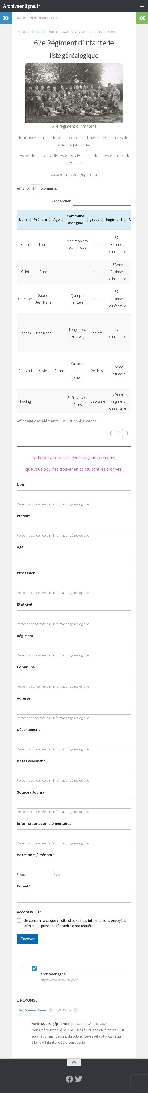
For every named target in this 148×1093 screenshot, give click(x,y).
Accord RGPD (29, 912)
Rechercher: (61, 201)
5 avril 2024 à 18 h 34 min (91, 1024)
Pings (68, 1010)
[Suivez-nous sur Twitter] (78, 1079)
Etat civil (24, 604)
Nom (21, 484)
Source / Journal (31, 792)
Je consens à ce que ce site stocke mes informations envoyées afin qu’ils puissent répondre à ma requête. (75, 923)
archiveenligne (34, 32)
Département (28, 729)
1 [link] (119, 433)
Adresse (23, 698)
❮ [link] (111, 433)
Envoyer (28, 939)
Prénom (22, 874)
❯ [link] (127, 433)
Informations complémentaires (44, 823)
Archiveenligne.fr (21, 6)
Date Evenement (31, 761)
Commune (26, 667)
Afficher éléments (37, 188)
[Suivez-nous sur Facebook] (69, 1079)
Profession (26, 573)
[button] (29, 220)
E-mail (23, 886)
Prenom (24, 515)
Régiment (25, 635)
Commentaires (36, 1010)
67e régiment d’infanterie (38, 18)
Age (20, 547)
